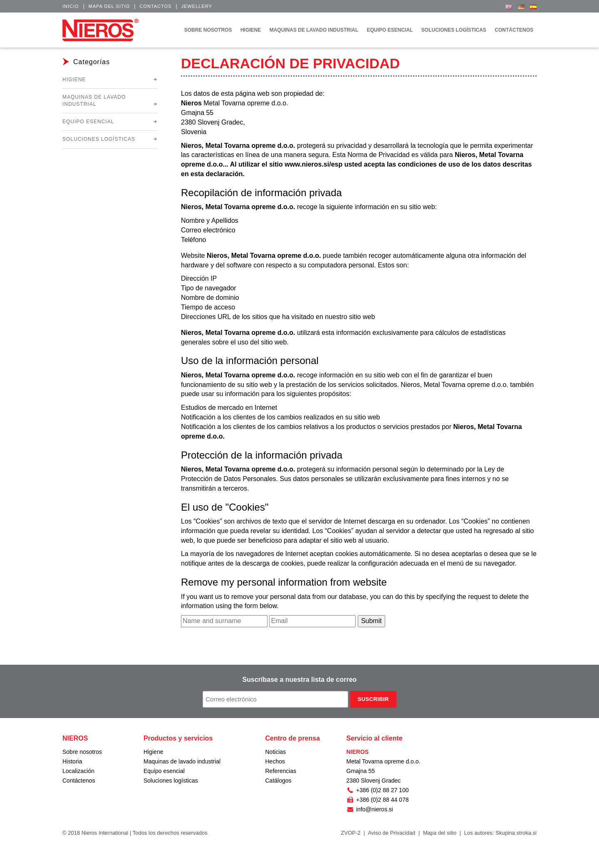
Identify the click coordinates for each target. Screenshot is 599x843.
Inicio (70, 6)
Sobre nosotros (82, 751)
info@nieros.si (370, 809)
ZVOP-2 (351, 833)
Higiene (74, 79)
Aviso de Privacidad (391, 833)
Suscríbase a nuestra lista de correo (300, 679)
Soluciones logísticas (98, 139)
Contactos (155, 6)
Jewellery (196, 6)
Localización (78, 771)
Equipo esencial (88, 122)
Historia (72, 761)
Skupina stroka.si (516, 833)
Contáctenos (78, 780)
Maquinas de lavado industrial (94, 100)
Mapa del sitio (109, 6)
